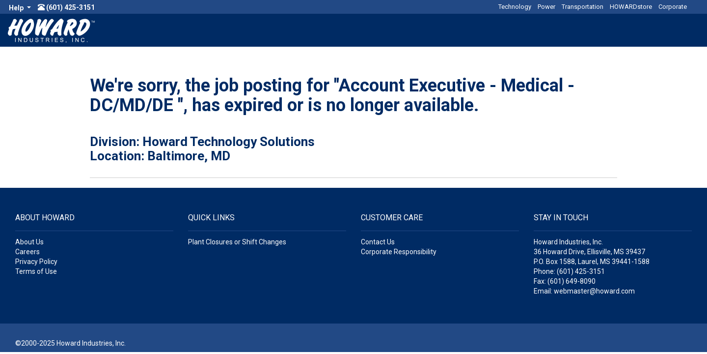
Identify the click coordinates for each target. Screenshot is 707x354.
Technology (514, 6)
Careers (27, 252)
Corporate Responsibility (398, 252)
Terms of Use (36, 271)
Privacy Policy (36, 262)
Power (546, 6)
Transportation (582, 6)
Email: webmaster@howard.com (584, 291)
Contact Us (378, 242)
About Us (29, 242)
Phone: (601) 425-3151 (569, 271)
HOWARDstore (631, 6)
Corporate (672, 6)
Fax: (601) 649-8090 (565, 281)
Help (17, 8)
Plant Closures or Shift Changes (237, 242)
